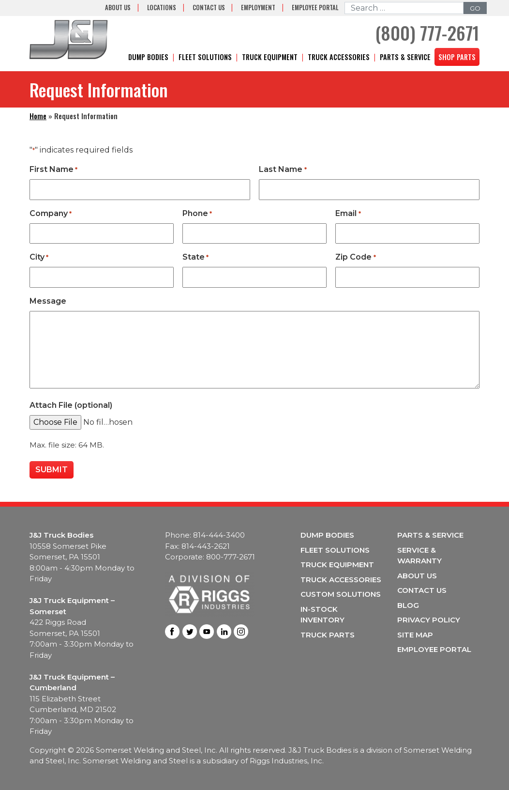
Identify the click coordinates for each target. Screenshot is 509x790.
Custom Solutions (340, 594)
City (39, 257)
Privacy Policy (428, 619)
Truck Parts (327, 634)
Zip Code (355, 257)
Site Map (415, 634)
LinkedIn (224, 631)
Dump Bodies (148, 57)
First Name (53, 170)
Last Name (282, 170)
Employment (258, 7)
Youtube (206, 631)
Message (48, 301)
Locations (161, 7)
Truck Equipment (270, 57)
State (195, 257)
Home (38, 115)
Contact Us (209, 7)
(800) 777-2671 (427, 32)
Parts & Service (405, 57)
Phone (197, 214)
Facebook (172, 631)
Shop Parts (457, 57)
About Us (118, 7)
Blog (408, 605)
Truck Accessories (339, 57)
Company (51, 214)
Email (347, 214)
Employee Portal (315, 7)
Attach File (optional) (71, 405)
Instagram (241, 631)
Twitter (189, 631)
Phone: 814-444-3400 (205, 535)
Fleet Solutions (205, 57)
